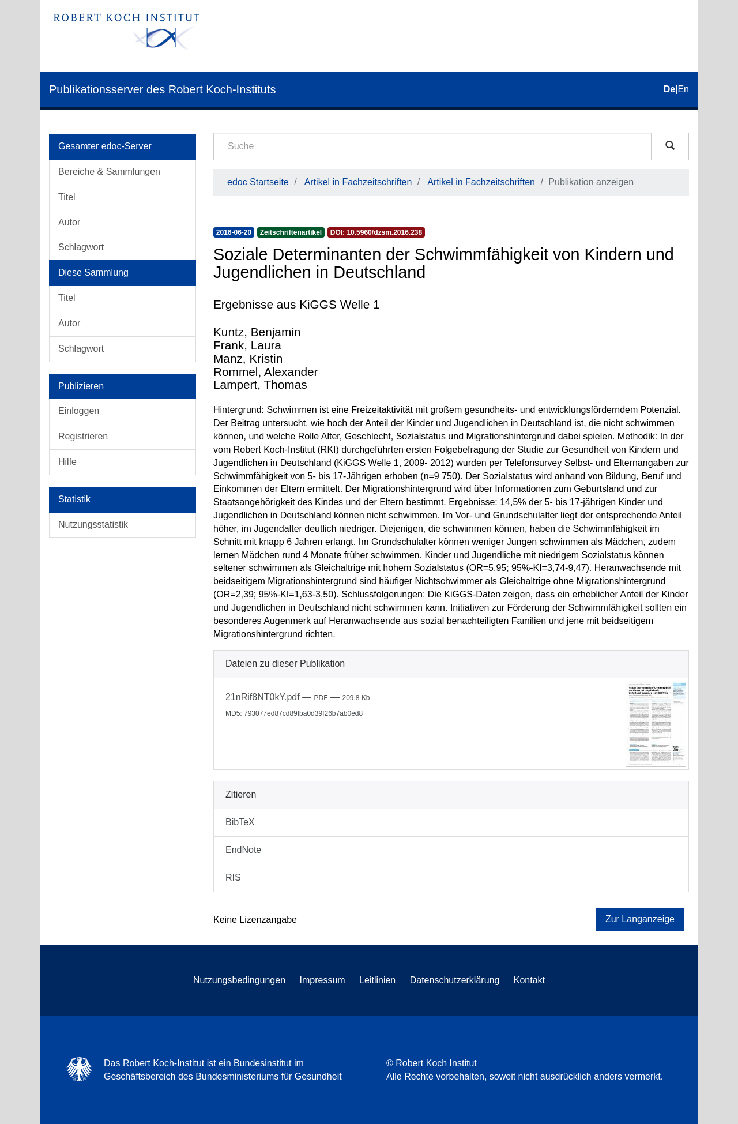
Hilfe (67, 462)
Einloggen (78, 411)
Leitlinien (377, 980)
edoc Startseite (258, 182)
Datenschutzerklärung (455, 980)
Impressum (322, 980)
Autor (69, 222)
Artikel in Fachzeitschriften (358, 182)
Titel (67, 197)
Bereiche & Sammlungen (109, 171)
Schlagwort (81, 247)
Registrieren (83, 436)
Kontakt (529, 980)
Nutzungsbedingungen (239, 980)
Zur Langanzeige (640, 919)
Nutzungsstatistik (93, 524)
